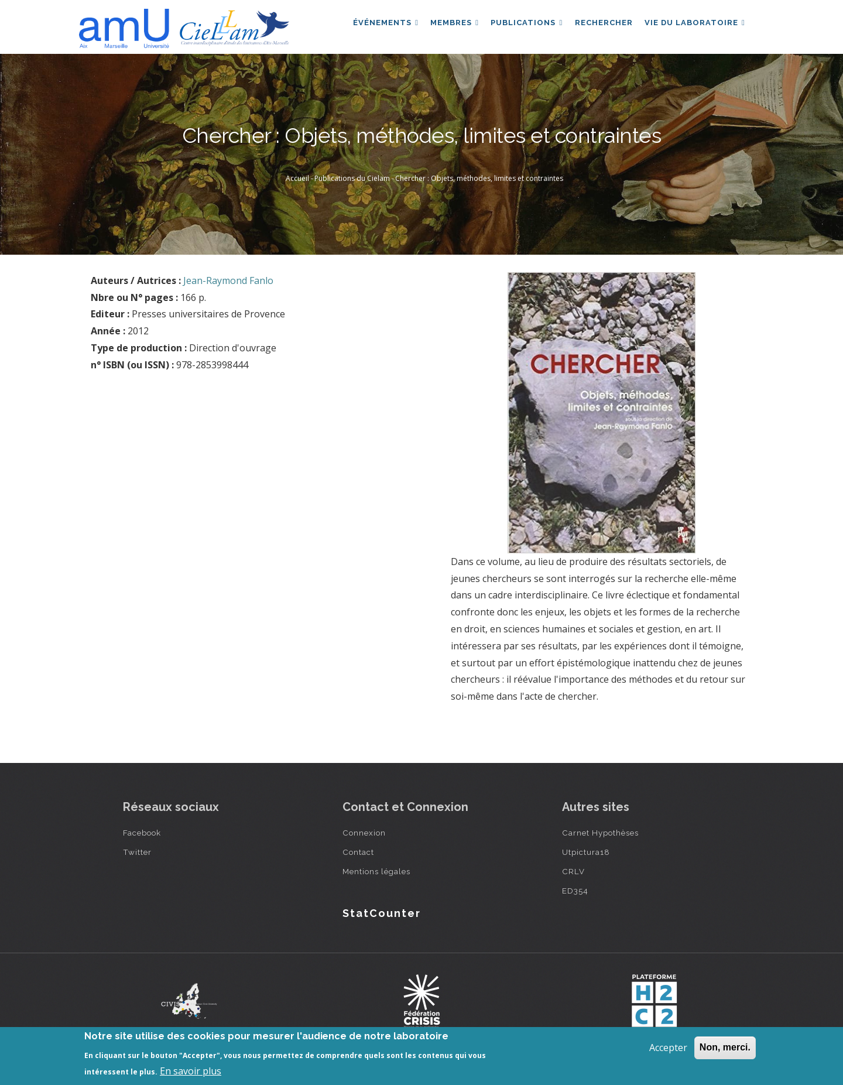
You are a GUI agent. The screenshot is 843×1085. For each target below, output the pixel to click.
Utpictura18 (586, 852)
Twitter (137, 852)
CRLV (573, 871)
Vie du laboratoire (693, 25)
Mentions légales (376, 871)
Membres (447, 25)
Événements (376, 25)
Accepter (668, 1047)
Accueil (297, 178)
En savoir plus (190, 1071)
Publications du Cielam (352, 178)
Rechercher (600, 25)
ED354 (575, 890)
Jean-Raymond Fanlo (228, 280)
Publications (521, 25)
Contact (358, 852)
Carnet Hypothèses (600, 832)
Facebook (142, 832)
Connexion (364, 832)
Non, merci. (725, 1047)
